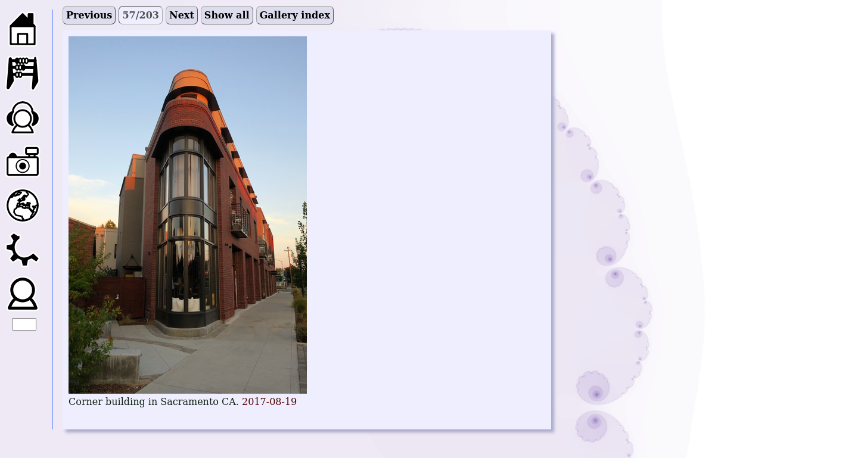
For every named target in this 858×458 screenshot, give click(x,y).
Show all (227, 15)
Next (181, 15)
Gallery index (295, 15)
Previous (89, 15)
